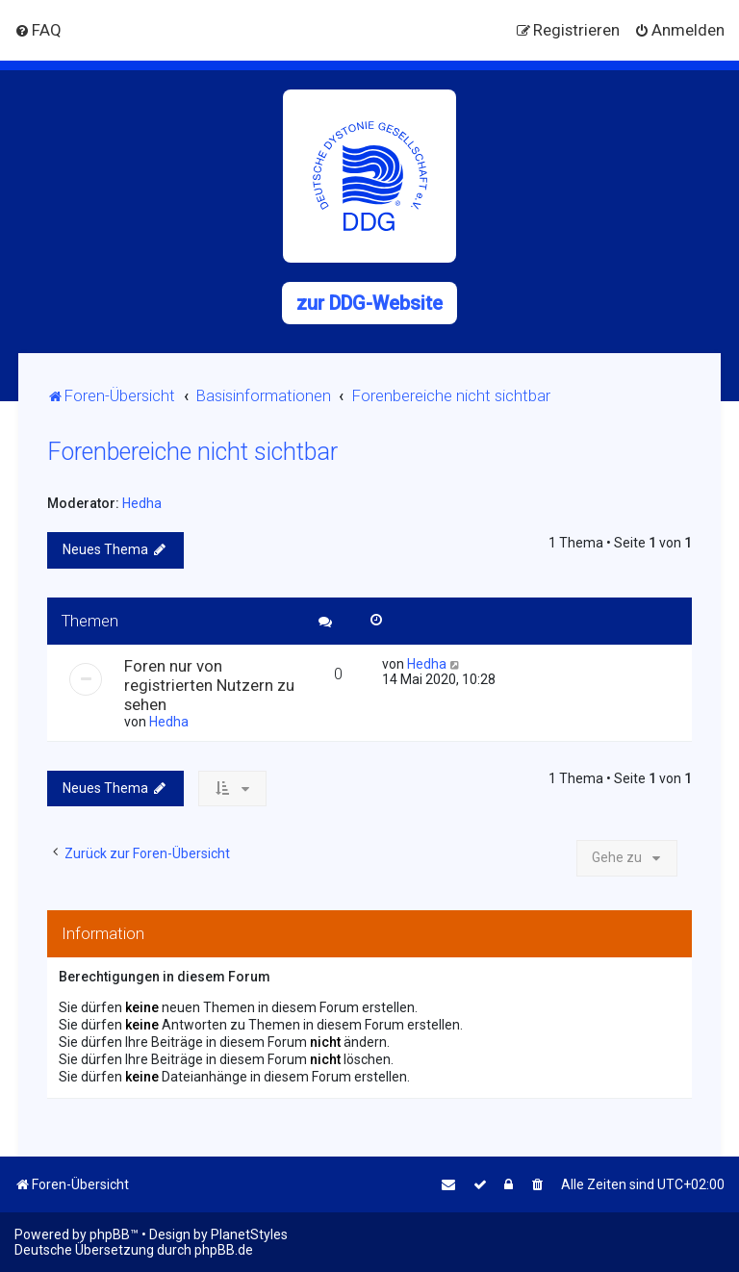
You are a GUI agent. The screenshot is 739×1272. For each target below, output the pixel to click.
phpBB (109, 1234)
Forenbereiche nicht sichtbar (192, 452)
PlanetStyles (249, 1234)
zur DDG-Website (369, 303)
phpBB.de (223, 1250)
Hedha (142, 503)
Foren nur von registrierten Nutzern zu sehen (209, 685)
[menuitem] (38, 29)
